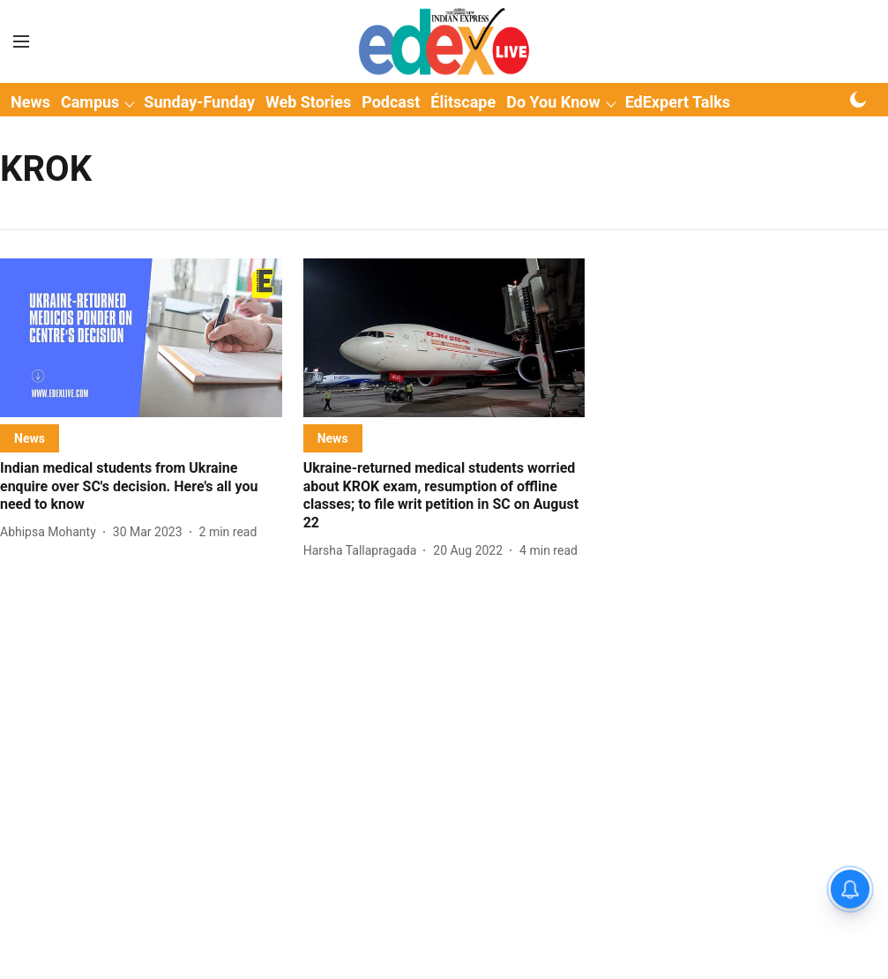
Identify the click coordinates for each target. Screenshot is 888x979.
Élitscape (463, 102)
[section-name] (29, 438)
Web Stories (308, 102)
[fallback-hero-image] (141, 337)
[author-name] (51, 532)
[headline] (141, 487)
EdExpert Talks (677, 102)
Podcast (391, 102)
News (30, 102)
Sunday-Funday (199, 102)
